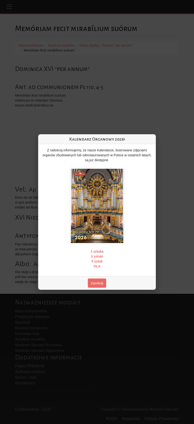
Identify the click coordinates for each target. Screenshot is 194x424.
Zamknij (97, 283)
